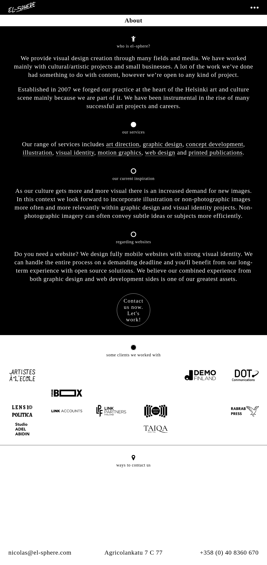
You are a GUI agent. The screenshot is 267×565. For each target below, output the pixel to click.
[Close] (147, 479)
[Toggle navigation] (254, 7)
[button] (133, 507)
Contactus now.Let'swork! (134, 310)
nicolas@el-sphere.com (40, 552)
